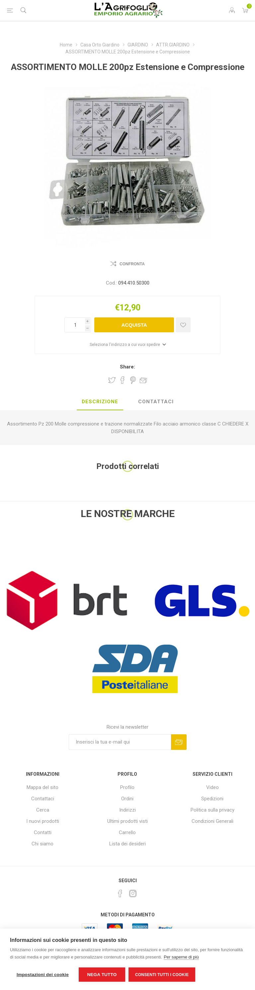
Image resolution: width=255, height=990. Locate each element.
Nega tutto (102, 974)
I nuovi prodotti (42, 821)
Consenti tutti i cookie (162, 974)
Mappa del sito (42, 787)
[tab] (100, 402)
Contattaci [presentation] (156, 402)
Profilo (127, 787)
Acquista (134, 325)
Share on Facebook (122, 380)
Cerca (42, 810)
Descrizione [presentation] (100, 402)
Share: (127, 367)
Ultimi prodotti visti (127, 821)
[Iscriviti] (120, 742)
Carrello (127, 832)
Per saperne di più (181, 957)
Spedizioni (212, 799)
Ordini (127, 799)
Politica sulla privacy (212, 810)
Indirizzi (127, 810)
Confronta (132, 264)
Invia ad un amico (143, 380)
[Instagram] (133, 893)
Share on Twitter (112, 380)
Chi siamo (42, 844)
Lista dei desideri (127, 844)
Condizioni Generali (212, 821)
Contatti (42, 832)
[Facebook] (120, 893)
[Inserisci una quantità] (74, 324)
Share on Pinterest (132, 380)
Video (212, 787)
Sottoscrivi (179, 742)
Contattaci (42, 799)
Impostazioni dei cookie (43, 974)
